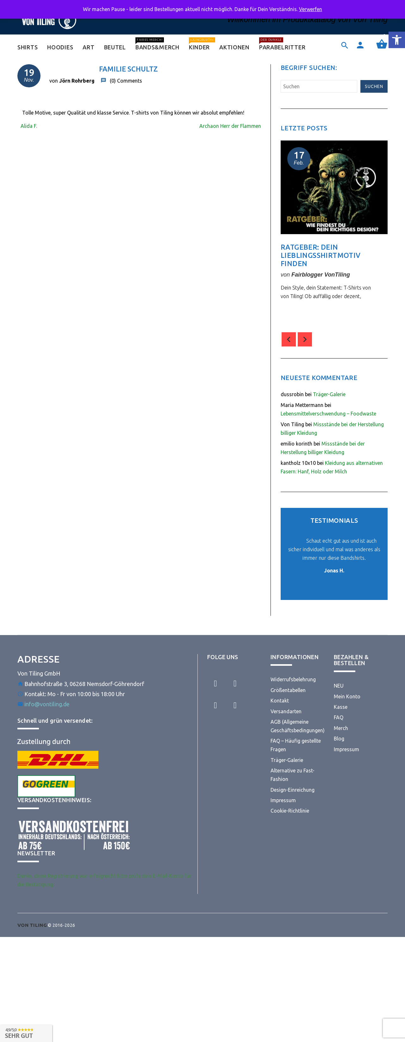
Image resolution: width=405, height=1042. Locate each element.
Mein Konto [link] (347, 696)
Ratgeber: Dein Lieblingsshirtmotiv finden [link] (321, 255)
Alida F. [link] (29, 126)
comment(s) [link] (303, 312)
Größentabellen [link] (288, 690)
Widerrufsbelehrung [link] (293, 679)
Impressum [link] (283, 800)
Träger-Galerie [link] (329, 394)
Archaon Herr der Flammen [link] (230, 126)
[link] (397, 40)
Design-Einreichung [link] (293, 790)
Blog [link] (339, 738)
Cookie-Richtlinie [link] (290, 811)
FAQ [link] (338, 717)
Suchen (374, 86)
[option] (334, 233)
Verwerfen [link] (310, 9)
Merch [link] (341, 728)
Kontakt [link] (280, 700)
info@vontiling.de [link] (47, 704)
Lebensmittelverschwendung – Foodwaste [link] (328, 413)
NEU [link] (339, 686)
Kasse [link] (340, 707)
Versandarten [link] (286, 711)
